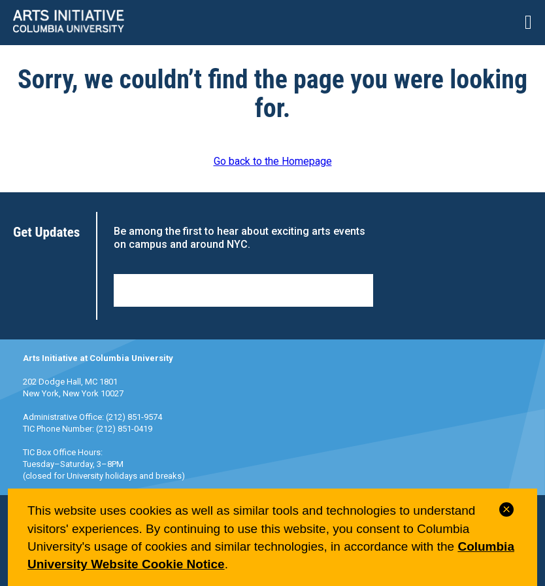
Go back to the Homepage (273, 161)
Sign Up (244, 290)
